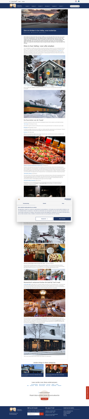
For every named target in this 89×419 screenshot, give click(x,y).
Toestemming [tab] (26, 203)
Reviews (65, 414)
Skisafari (39, 6)
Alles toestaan (62, 218)
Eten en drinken (27, 32)
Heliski (53, 384)
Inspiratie (54, 6)
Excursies (48, 384)
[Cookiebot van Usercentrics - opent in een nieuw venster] (65, 199)
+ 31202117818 (13, 1)
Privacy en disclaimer (67, 412)
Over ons (65, 415)
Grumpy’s (60, 50)
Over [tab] (63, 203)
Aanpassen (44, 218)
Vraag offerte (44, 398)
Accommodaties (34, 384)
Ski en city (48, 385)
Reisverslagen (42, 385)
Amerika (33, 6)
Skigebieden (53, 385)
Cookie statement (67, 413)
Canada (27, 6)
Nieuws (36, 385)
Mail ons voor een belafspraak (51, 414)
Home (19, 1)
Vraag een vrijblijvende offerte (87, 392)
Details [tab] (44, 203)
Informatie (47, 6)
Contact (23, 1)
